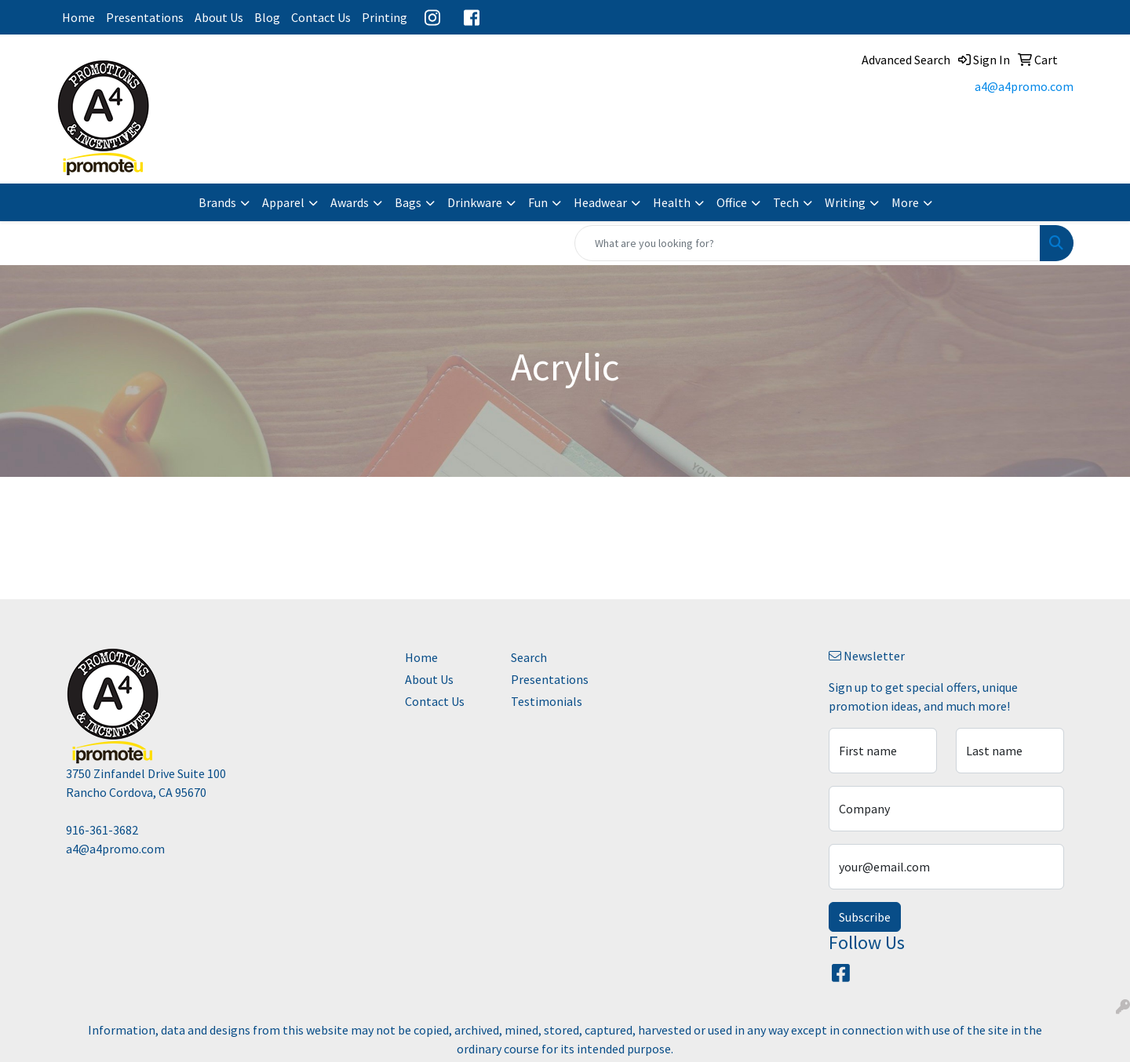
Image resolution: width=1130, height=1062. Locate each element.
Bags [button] (408, 202)
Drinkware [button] (474, 202)
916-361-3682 (102, 830)
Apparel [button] (283, 202)
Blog (267, 17)
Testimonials (546, 701)
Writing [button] (845, 202)
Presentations (145, 17)
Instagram (432, 17)
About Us (219, 17)
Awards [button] (349, 202)
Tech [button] (786, 202)
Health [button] (672, 202)
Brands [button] (217, 202)
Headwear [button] (600, 202)
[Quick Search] (807, 243)
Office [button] (731, 202)
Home (78, 17)
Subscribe (865, 917)
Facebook (471, 17)
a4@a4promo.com (1024, 86)
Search (529, 657)
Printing (384, 17)
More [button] (905, 202)
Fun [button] (538, 202)
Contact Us (321, 17)
